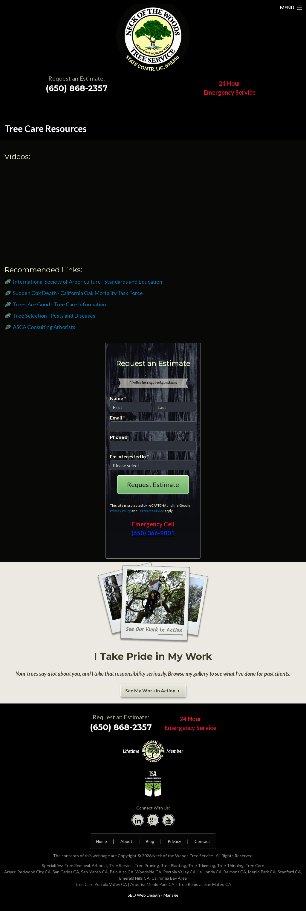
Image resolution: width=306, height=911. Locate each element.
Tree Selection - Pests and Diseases (54, 315)
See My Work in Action (153, 690)
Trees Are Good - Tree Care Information (59, 304)
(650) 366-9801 (153, 533)
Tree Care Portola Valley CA (101, 884)
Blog (150, 841)
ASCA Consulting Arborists (44, 327)
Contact (202, 841)
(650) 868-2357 (77, 88)
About (126, 841)
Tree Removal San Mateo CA (204, 884)
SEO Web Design (144, 895)
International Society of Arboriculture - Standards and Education (87, 281)
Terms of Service (151, 511)
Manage (170, 895)
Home (101, 841)
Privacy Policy (120, 511)
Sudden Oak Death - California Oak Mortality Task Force (78, 293)
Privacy (174, 841)
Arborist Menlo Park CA (152, 884)
